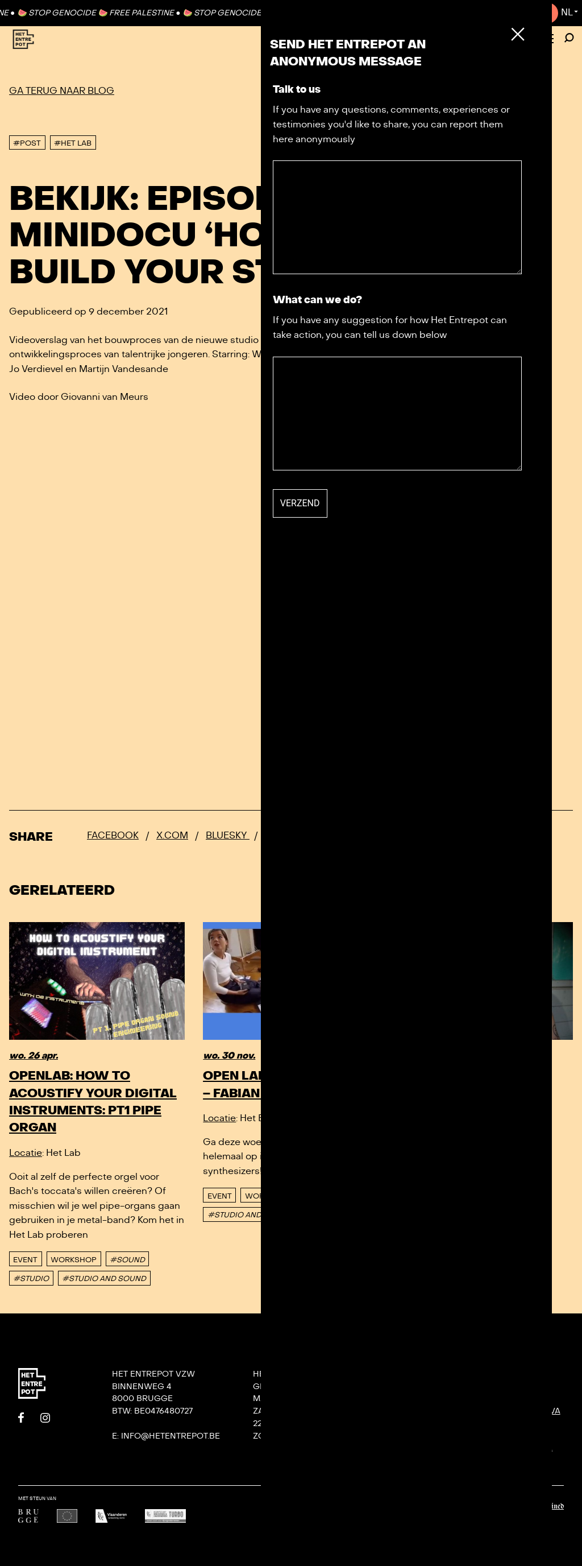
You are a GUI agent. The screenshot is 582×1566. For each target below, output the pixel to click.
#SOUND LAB (329, 1196)
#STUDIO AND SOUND (104, 1278)
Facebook (113, 835)
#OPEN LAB (520, 1143)
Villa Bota (417, 1423)
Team (405, 1411)
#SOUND (127, 1260)
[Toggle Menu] (547, 39)
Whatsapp (291, 835)
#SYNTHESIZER (334, 1215)
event (25, 1260)
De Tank (411, 1448)
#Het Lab (73, 143)
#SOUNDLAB (426, 1162)
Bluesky (228, 835)
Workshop (74, 1260)
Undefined (549, 1506)
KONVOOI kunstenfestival (524, 1411)
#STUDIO (31, 1278)
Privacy (411, 1460)
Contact (525, 12)
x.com (172, 835)
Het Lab (411, 1436)
